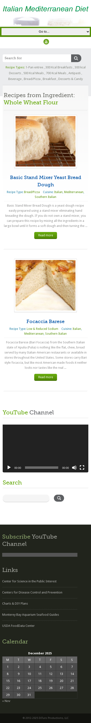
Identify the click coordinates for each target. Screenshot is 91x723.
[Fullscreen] (82, 467)
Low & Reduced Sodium (42, 329)
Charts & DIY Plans (15, 603)
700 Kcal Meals (56, 73)
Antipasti (74, 73)
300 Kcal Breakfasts (58, 67)
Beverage (15, 79)
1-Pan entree (34, 67)
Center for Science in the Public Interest (29, 581)
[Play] (9, 467)
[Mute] (74, 467)
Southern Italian (45, 197)
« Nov (6, 701)
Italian (58, 192)
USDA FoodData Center (18, 626)
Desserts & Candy (70, 79)
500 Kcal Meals (33, 73)
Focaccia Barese (45, 321)
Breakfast (49, 79)
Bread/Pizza (32, 79)
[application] (45, 448)
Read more (45, 235)
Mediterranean (73, 192)
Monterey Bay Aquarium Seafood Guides (30, 614)
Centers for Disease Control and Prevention (32, 592)
